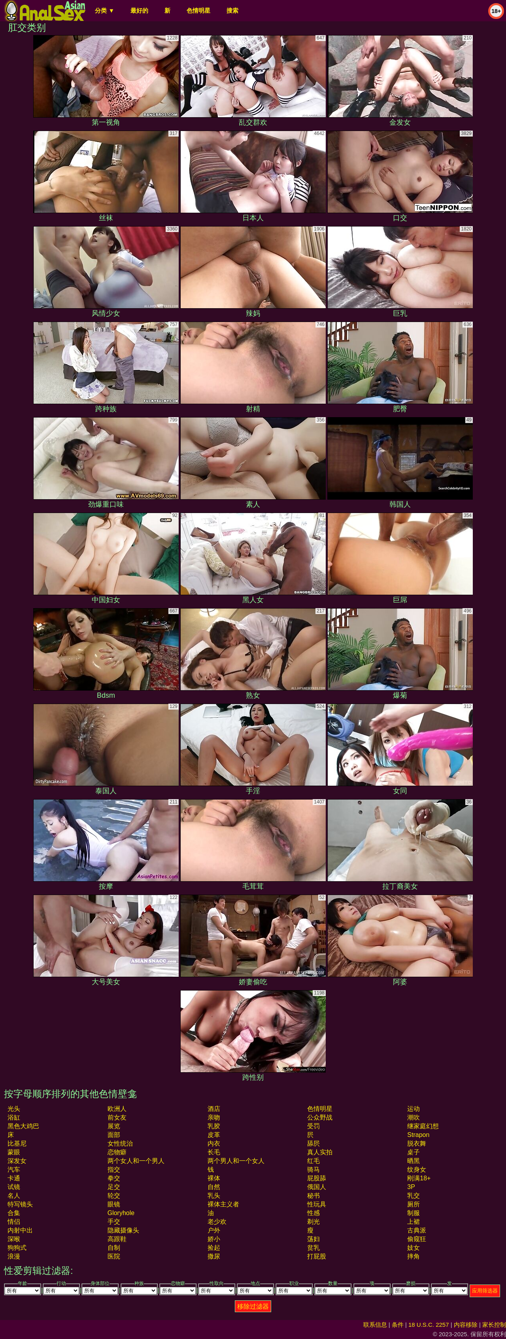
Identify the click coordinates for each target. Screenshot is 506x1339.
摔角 (413, 1256)
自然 (214, 1187)
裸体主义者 (223, 1204)
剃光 (313, 1221)
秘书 (313, 1195)
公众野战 (319, 1117)
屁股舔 (316, 1178)
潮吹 (413, 1117)
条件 (398, 1324)
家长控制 (494, 1324)
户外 (214, 1230)
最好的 (139, 10)
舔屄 (313, 1143)
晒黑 (413, 1160)
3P (411, 1187)
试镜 (14, 1187)
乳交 (413, 1195)
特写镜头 (20, 1204)
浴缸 (14, 1117)
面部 (114, 1134)
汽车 (14, 1169)
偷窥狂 (416, 1239)
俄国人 (316, 1187)
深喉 (14, 1239)
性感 (313, 1213)
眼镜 (114, 1204)
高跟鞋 (117, 1239)
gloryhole (121, 1213)
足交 (114, 1187)
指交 (114, 1169)
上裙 (413, 1221)
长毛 (214, 1152)
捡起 (214, 1247)
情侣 (14, 1221)
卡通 (14, 1178)
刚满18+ (418, 1178)
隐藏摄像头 (123, 1230)
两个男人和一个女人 (236, 1160)
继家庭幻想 (423, 1126)
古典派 (416, 1230)
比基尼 (17, 1143)
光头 (14, 1108)
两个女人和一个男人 (136, 1160)
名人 (14, 1195)
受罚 (313, 1126)
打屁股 (316, 1256)
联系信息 (375, 1324)
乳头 (214, 1195)
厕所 (413, 1204)
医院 (114, 1256)
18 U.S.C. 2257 (428, 1324)
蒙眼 (14, 1152)
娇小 (214, 1239)
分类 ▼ (104, 10)
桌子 (413, 1152)
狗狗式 (17, 1247)
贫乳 (313, 1247)
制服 (413, 1213)
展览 (114, 1126)
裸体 (214, 1178)
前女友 (117, 1117)
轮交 (114, 1195)
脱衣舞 (416, 1143)
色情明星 (198, 10)
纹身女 (416, 1169)
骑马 (313, 1169)
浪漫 (14, 1256)
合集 (14, 1213)
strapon (418, 1134)
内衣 (214, 1143)
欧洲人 (117, 1108)
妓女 (413, 1247)
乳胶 (214, 1126)
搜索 (232, 10)
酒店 (214, 1108)
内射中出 (20, 1230)
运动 (413, 1108)
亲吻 (214, 1117)
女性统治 (120, 1143)
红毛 (313, 1160)
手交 (114, 1221)
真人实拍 (319, 1152)
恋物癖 (117, 1152)
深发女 (17, 1160)
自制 (114, 1247)
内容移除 (466, 1324)
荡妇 (313, 1239)
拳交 (114, 1178)
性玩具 (316, 1204)
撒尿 (214, 1256)
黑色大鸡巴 (23, 1126)
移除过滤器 (253, 1306)
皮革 (214, 1134)
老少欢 (217, 1221)
